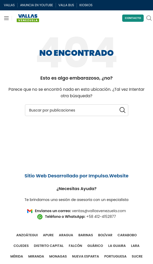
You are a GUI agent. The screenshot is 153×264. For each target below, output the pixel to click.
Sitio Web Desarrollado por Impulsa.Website (77, 175)
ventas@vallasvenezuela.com (99, 210)
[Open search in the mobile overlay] (149, 18)
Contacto (133, 18)
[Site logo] (27, 17)
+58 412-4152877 (101, 216)
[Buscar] (76, 110)
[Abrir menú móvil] (6, 18)
